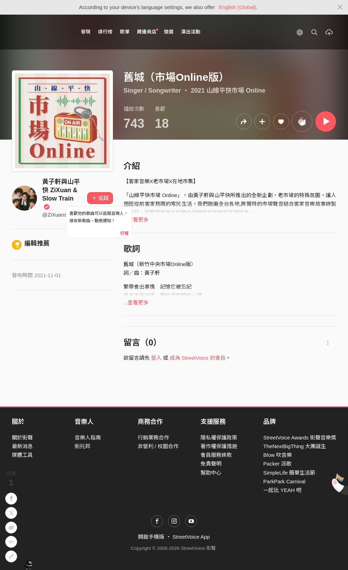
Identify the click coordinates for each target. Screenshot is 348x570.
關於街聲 (22, 437)
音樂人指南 (88, 437)
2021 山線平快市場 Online (228, 90)
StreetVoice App (191, 537)
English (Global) (237, 7)
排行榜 (105, 31)
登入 (156, 358)
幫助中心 (211, 473)
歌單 (125, 31)
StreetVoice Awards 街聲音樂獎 (299, 437)
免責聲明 (211, 464)
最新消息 (22, 446)
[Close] (340, 7)
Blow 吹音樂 (277, 455)
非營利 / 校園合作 (158, 446)
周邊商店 (147, 31)
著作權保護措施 (219, 446)
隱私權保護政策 (219, 437)
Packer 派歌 (277, 464)
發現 (86, 31)
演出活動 (191, 31)
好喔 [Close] (124, 233)
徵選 (169, 31)
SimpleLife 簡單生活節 (289, 473)
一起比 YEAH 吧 (282, 490)
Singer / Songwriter (152, 90)
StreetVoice (40, 32)
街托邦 (82, 446)
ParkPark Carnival (284, 481)
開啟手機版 (151, 537)
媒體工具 (22, 455)
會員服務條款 (216, 455)
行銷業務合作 (153, 437)
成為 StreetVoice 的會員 (198, 358)
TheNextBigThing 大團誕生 (294, 446)
